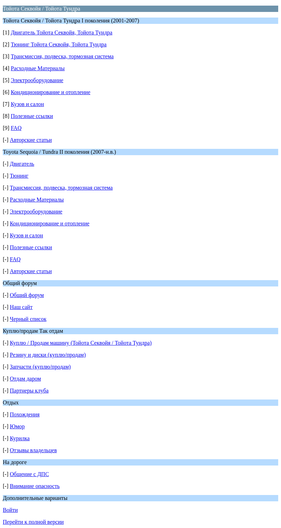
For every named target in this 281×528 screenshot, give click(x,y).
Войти (10, 510)
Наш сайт (21, 307)
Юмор (17, 426)
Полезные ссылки (32, 116)
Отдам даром (25, 379)
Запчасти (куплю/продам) (40, 367)
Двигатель (22, 164)
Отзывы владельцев (33, 450)
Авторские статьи (31, 140)
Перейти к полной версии (33, 522)
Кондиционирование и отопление (50, 92)
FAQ (16, 128)
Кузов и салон (27, 104)
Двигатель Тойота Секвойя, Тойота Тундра (61, 32)
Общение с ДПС (29, 474)
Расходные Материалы (38, 68)
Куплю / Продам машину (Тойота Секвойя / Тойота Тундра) (81, 343)
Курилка (20, 438)
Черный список (28, 319)
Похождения (25, 414)
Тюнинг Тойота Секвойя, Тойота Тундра (59, 44)
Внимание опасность (35, 486)
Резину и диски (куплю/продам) (48, 355)
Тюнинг (19, 176)
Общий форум (27, 295)
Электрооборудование (37, 80)
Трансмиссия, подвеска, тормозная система (62, 56)
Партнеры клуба (29, 391)
